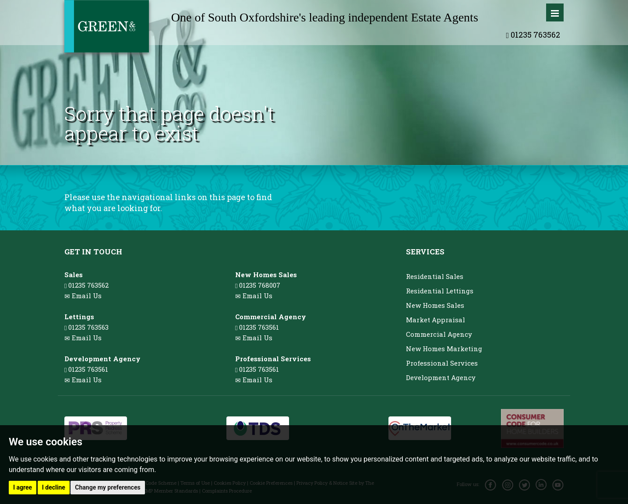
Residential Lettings (439, 290)
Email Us (87, 295)
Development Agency (441, 377)
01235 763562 (533, 34)
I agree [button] (22, 487)
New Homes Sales (435, 305)
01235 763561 (86, 369)
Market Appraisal (435, 319)
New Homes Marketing (444, 348)
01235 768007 (257, 285)
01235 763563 (86, 327)
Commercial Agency (439, 334)
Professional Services (442, 363)
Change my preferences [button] (107, 487)
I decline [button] (53, 487)
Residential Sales (434, 276)
